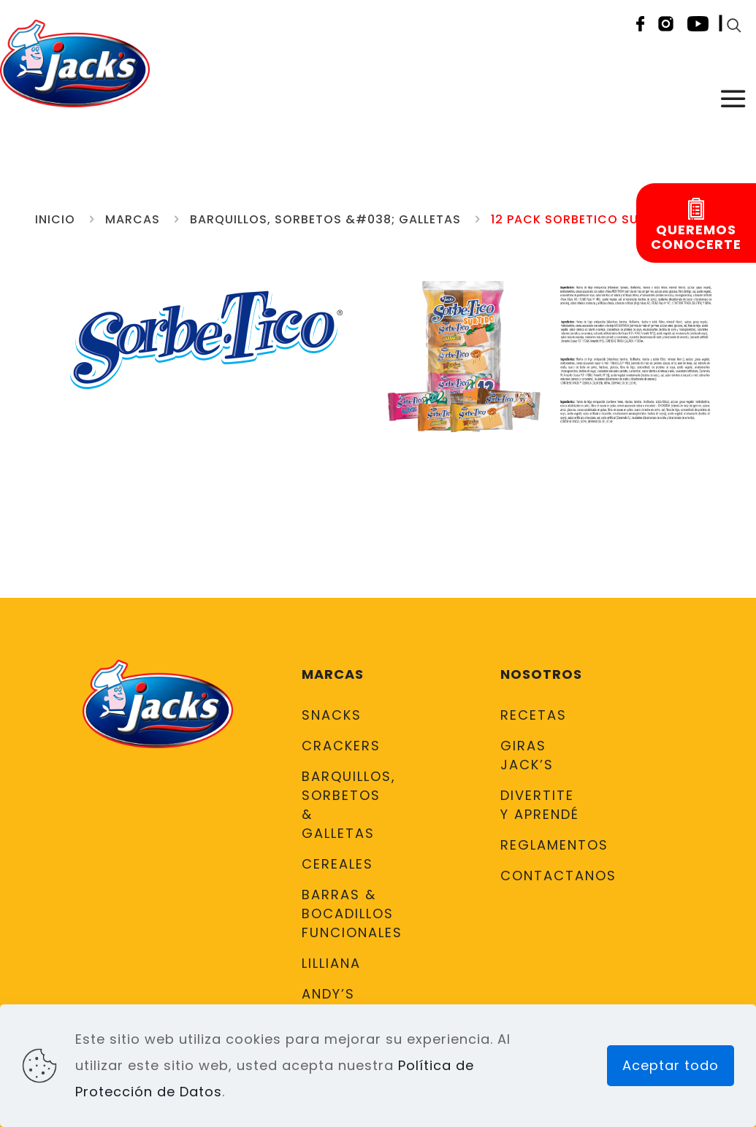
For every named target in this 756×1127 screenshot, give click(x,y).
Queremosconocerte (696, 237)
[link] (464, 356)
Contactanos (542, 875)
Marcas (132, 219)
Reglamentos (542, 845)
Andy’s (328, 994)
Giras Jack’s (527, 755)
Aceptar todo (670, 1065)
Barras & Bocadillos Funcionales (343, 913)
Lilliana (331, 963)
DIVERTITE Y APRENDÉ (539, 804)
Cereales (337, 864)
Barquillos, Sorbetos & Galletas (343, 804)
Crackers (341, 745)
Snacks (332, 715)
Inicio (55, 219)
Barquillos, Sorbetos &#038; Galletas (325, 219)
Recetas (533, 715)
